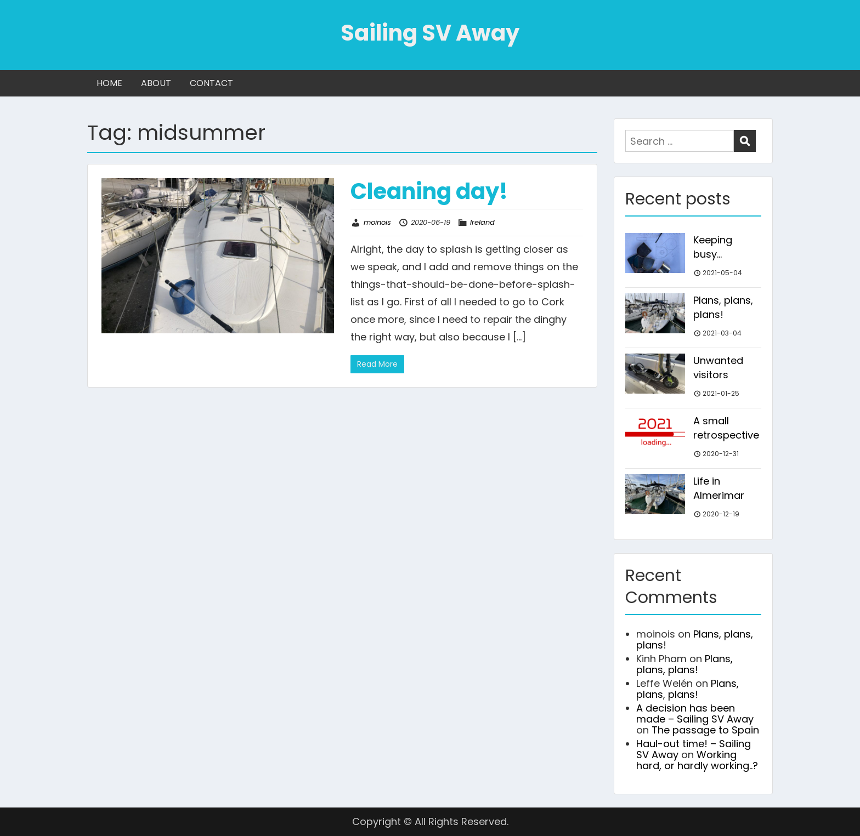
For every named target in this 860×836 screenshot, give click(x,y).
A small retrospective (726, 428)
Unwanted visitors (718, 368)
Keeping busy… (712, 247)
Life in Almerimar (718, 488)
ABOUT (156, 83)
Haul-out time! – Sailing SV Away (693, 749)
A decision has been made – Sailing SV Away (695, 713)
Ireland (482, 222)
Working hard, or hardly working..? (697, 760)
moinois (377, 222)
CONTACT (211, 83)
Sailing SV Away (430, 33)
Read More (377, 364)
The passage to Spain (705, 730)
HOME (109, 83)
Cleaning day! (429, 191)
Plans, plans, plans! (723, 307)
